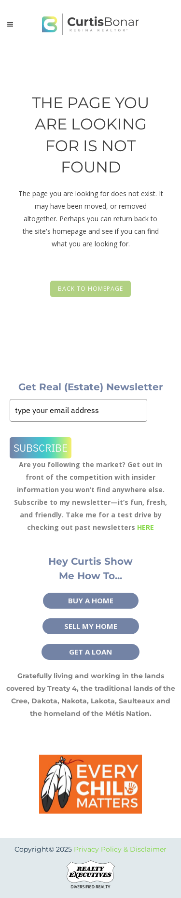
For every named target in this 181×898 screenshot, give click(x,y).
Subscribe (41, 448)
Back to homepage (90, 289)
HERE (145, 527)
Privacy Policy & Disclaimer (120, 849)
